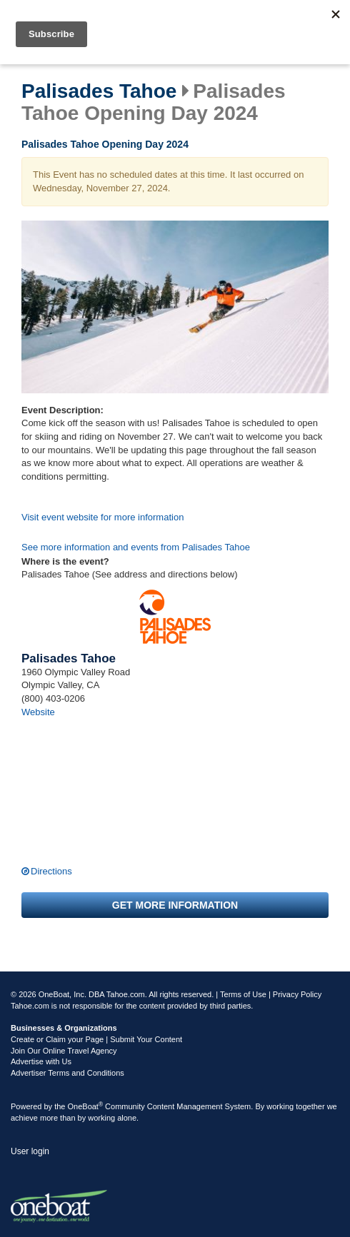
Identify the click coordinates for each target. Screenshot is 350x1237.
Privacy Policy (297, 994)
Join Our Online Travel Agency (64, 1050)
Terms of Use (243, 994)
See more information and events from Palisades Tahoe (135, 547)
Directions (51, 871)
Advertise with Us (41, 1061)
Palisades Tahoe (98, 91)
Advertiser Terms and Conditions (67, 1073)
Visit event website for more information (102, 517)
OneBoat (86, 1106)
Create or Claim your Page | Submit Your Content (96, 1039)
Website (38, 712)
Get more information (175, 905)
